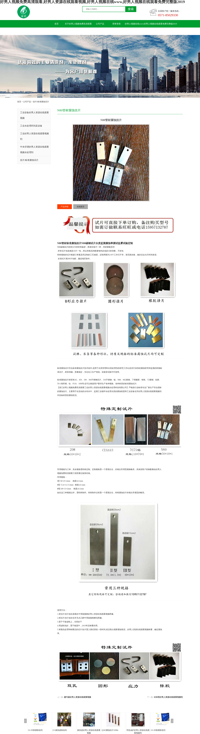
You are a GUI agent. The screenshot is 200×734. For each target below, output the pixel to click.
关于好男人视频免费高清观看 (78, 24)
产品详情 (64, 207)
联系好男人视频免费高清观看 (61, 31)
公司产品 (100, 24)
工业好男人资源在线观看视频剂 (34, 136)
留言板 (83, 31)
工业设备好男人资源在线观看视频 (34, 115)
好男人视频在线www (134, 24)
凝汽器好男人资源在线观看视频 (77, 697)
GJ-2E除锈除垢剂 (35, 730)
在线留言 (80, 207)
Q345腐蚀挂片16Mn (110, 730)
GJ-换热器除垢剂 (60, 730)
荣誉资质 (116, 24)
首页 (56, 24)
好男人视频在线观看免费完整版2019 (160, 24)
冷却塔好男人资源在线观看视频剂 (168, 697)
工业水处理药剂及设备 (31, 126)
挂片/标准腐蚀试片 (41, 102)
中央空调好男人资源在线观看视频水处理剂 (34, 149)
